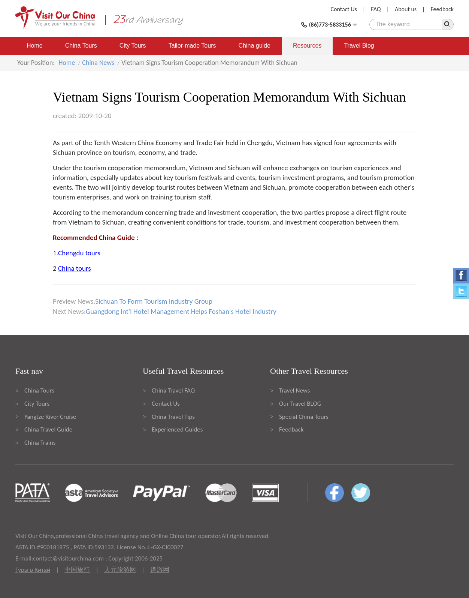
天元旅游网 (120, 570)
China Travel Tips (173, 417)
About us (406, 9)
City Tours (132, 45)
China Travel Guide (48, 429)
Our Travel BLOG (300, 404)
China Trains (39, 443)
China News (98, 62)
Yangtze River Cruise (50, 417)
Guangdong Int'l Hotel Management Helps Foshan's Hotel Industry (181, 311)
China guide (254, 45)
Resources (307, 45)
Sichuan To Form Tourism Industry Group (153, 301)
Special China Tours (304, 417)
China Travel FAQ (173, 390)
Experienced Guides (177, 429)
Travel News (294, 390)
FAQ (376, 9)
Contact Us (344, 9)
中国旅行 (77, 570)
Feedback (442, 9)
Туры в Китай (32, 570)
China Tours (81, 45)
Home (35, 45)
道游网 (159, 570)
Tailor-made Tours (192, 45)
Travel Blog (359, 45)
